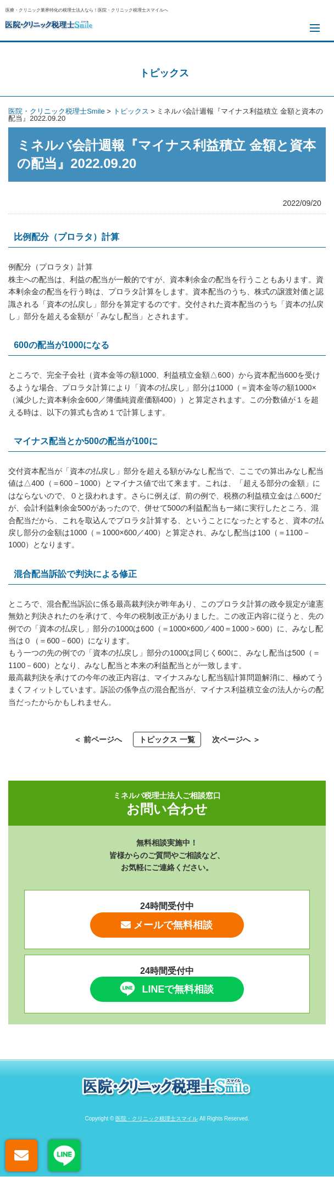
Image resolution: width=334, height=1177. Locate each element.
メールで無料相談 (167, 925)
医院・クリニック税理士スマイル (156, 1119)
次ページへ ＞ (236, 739)
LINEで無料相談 (165, 989)
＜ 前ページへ (98, 739)
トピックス (164, 73)
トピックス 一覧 (167, 739)
